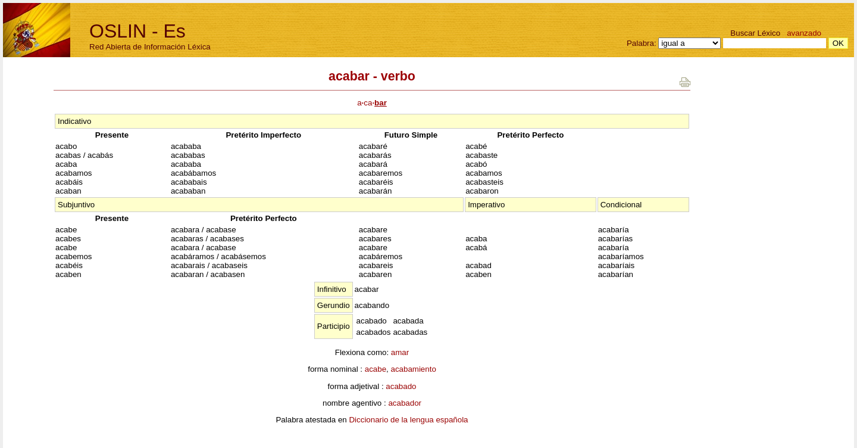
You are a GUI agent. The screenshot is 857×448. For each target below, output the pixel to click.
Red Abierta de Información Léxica (150, 46)
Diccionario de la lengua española (408, 419)
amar (400, 352)
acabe (375, 369)
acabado (401, 386)
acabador (404, 403)
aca (372, 102)
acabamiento (413, 369)
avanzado (804, 33)
